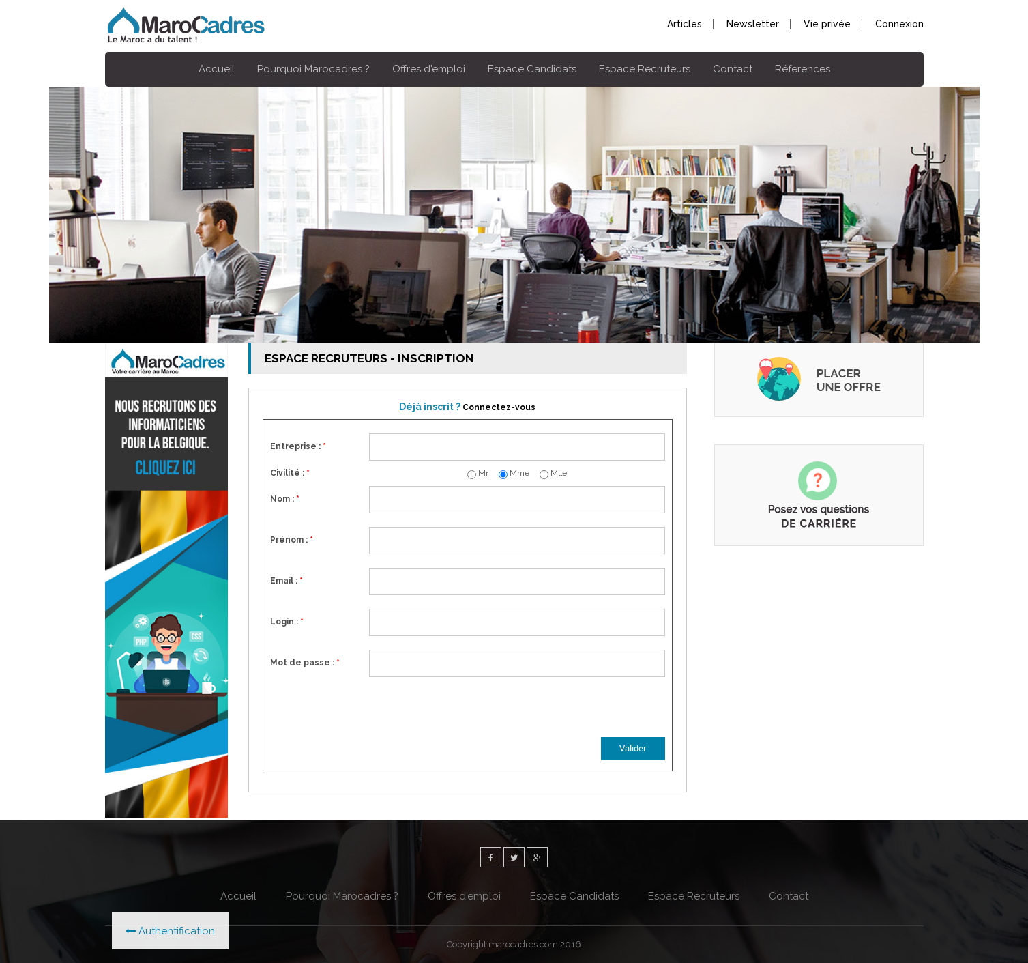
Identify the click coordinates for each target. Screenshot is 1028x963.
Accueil (217, 69)
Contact (732, 69)
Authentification (170, 931)
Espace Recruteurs (644, 69)
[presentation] (472, 710)
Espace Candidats (532, 69)
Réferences (802, 69)
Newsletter (752, 23)
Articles (684, 23)
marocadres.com (523, 944)
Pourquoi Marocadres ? (313, 69)
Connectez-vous (498, 407)
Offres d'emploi (428, 69)
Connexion (899, 23)
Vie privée (827, 23)
